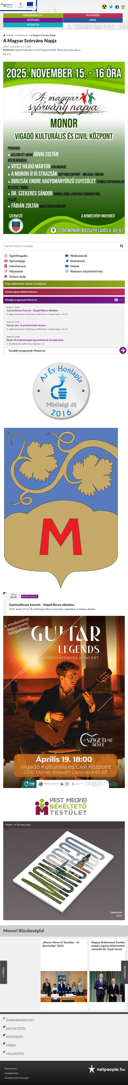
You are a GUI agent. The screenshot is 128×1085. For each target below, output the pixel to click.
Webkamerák (78, 255)
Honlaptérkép (11, 1073)
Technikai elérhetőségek (16, 1078)
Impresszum (10, 1069)
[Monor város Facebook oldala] (117, 7)
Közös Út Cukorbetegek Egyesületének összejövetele (35, 340)
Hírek (92, 20)
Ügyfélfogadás (18, 255)
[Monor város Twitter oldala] (111, 7)
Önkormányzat (33, 15)
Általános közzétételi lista (86, 271)
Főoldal (9, 35)
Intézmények (17, 266)
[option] (64, 974)
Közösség (33, 20)
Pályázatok (16, 271)
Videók (74, 266)
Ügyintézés (93, 15)
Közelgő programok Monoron (21, 300)
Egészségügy (17, 261)
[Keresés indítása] (121, 246)
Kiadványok (77, 261)
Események (21, 35)
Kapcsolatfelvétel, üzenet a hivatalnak (25, 284)
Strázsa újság (17, 276)
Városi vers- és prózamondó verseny (26, 325)
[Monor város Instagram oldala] (123, 7)
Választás (33, 25)
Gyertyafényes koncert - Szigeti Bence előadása (32, 310)
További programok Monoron (27, 350)
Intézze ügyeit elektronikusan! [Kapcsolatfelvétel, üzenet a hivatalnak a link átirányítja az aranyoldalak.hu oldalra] (21, 292)
